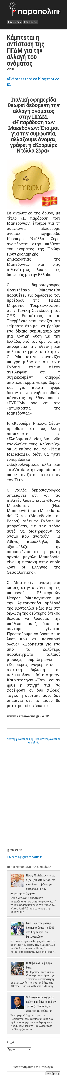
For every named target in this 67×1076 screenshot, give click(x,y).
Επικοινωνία (30, 22)
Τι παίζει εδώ (14, 22)
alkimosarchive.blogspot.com (33, 81)
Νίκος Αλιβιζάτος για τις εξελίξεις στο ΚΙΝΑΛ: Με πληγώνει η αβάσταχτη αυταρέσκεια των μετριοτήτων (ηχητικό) (33, 884)
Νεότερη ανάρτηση (17, 739)
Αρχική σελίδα (33, 740)
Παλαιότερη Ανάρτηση (47, 739)
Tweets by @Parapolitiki (24, 857)
